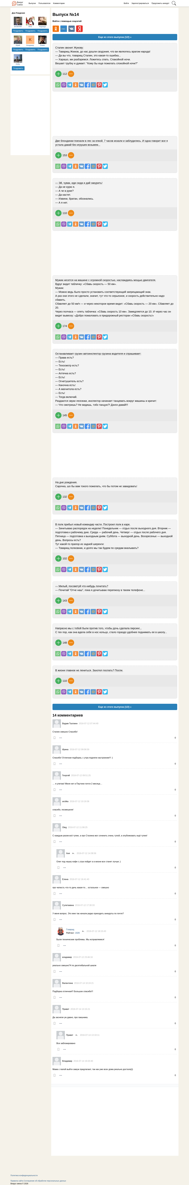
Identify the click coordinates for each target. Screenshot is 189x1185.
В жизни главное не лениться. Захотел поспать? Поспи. (89, 670)
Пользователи (44, 3)
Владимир (30, 41)
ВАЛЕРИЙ (18, 22)
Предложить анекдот (160, 3)
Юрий (18, 41)
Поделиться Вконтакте (81, 84)
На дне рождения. (66, 482)
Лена (30, 22)
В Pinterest (99, 84)
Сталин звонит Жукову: (69, 47)
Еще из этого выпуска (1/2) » (115, 37)
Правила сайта (16, 1181)
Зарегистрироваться (140, 3)
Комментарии (59, 3)
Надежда (42, 22)
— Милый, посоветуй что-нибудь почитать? (81, 586)
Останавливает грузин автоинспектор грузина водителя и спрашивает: (98, 353)
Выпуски (32, 3)
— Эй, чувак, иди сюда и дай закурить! (78, 182)
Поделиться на (93, 84)
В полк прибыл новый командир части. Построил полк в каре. (92, 524)
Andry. (18, 59)
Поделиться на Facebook (87, 84)
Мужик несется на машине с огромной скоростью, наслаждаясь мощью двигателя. (105, 280)
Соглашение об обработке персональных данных (45, 1181)
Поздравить (18, 31)
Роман (42, 41)
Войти (126, 3)
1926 (77, 933)
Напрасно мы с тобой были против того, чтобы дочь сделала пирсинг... (98, 628)
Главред (70, 929)
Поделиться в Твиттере (105, 84)
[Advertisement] (30, 115)
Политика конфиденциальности (24, 1175)
